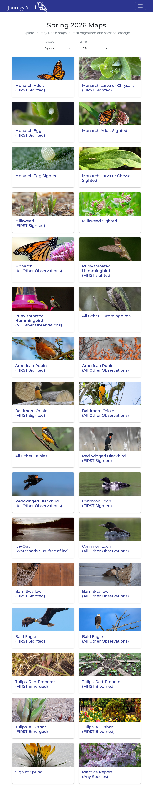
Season (48, 42)
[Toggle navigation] (140, 6)
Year (83, 42)
